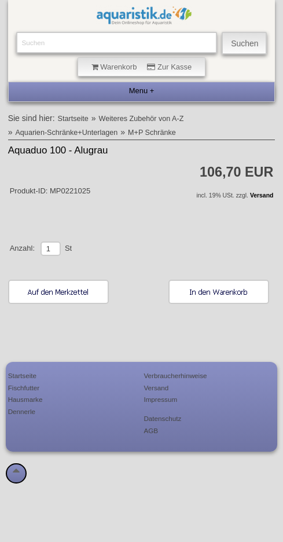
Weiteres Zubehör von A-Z (141, 119)
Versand (261, 195)
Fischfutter (24, 387)
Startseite (73, 119)
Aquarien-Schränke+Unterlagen (66, 133)
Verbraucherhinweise (175, 375)
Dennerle (21, 411)
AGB (151, 430)
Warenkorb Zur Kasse (141, 67)
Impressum (160, 399)
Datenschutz (162, 418)
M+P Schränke (152, 133)
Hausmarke (25, 399)
